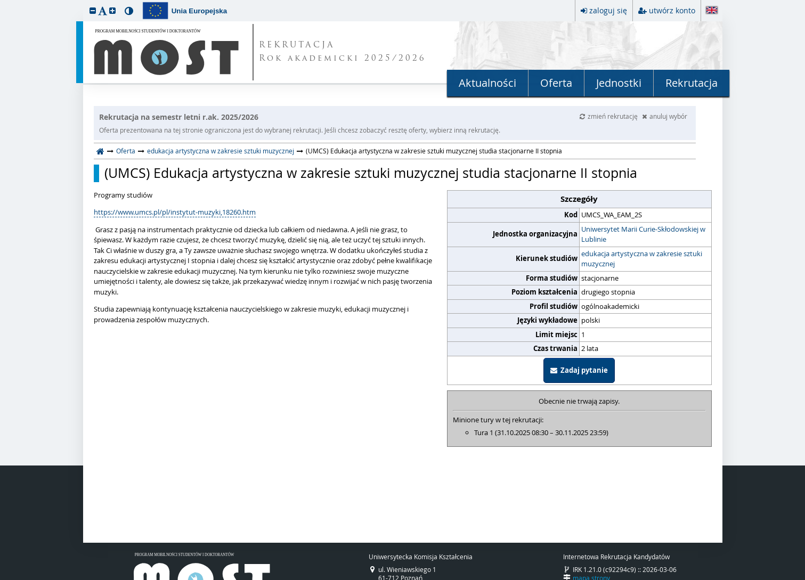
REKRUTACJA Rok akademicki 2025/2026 (342, 52)
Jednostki (618, 83)
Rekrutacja (691, 83)
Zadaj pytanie (579, 370)
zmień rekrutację (609, 116)
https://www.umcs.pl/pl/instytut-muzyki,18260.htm (175, 212)
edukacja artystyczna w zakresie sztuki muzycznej (220, 150)
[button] (93, 10)
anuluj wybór (664, 116)
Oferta (556, 83)
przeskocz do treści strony (2, 2)
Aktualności (487, 83)
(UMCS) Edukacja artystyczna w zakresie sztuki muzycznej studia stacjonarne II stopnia (370, 173)
